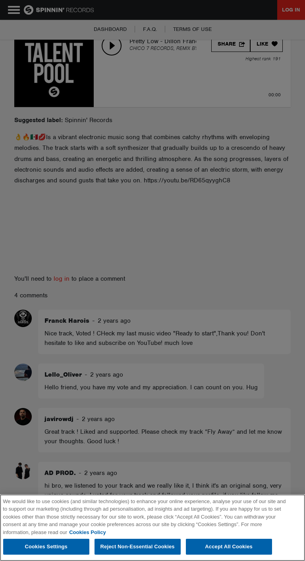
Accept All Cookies (229, 547)
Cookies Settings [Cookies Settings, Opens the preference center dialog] (46, 547)
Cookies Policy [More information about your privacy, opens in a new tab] (87, 532)
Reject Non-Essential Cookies (137, 547)
